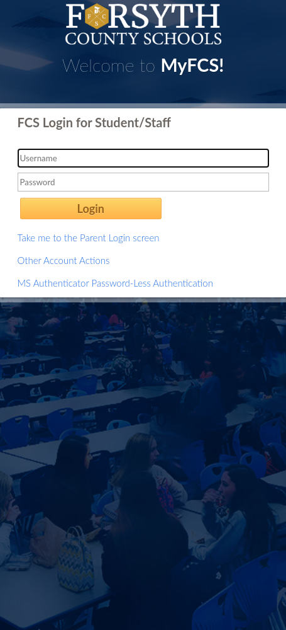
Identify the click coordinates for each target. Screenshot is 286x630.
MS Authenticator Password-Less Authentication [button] (115, 283)
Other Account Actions (64, 260)
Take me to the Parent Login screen (89, 237)
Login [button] (90, 208)
